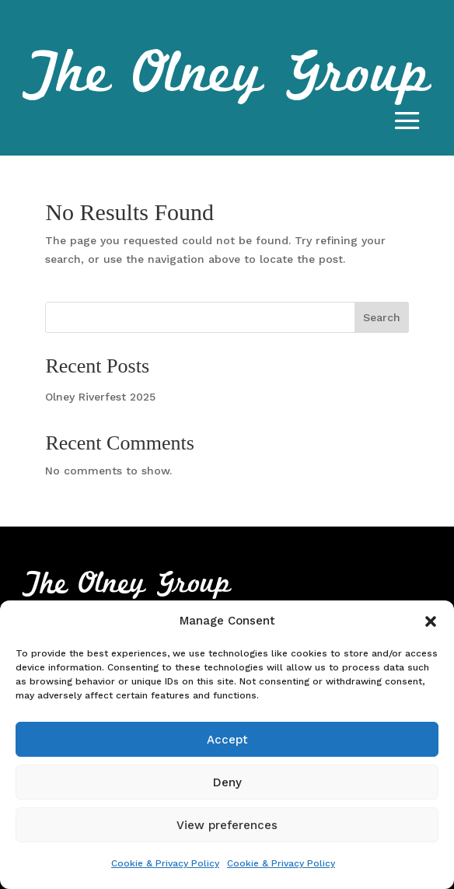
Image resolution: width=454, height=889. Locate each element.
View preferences (227, 825)
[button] (430, 621)
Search (381, 317)
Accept (227, 740)
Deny (227, 782)
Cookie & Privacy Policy (165, 863)
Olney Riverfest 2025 (100, 396)
